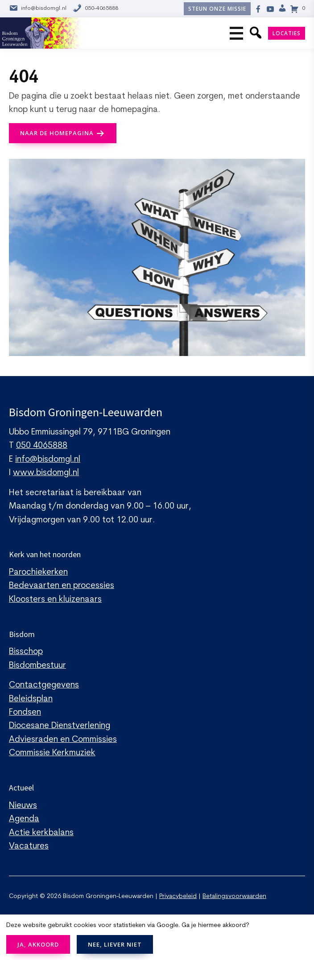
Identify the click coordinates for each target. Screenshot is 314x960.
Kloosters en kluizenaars (55, 600)
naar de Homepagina (57, 133)
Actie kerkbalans (41, 833)
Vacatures (29, 846)
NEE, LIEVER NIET (115, 944)
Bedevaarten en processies (61, 586)
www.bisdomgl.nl (46, 473)
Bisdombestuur (37, 666)
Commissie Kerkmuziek (52, 753)
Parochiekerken (38, 572)
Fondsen (25, 712)
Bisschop (26, 652)
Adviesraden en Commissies (63, 740)
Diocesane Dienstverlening (59, 726)
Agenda (24, 819)
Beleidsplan (31, 699)
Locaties (287, 33)
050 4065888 (41, 446)
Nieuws (23, 806)
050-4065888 (95, 8)
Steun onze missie (217, 8)
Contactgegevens (44, 685)
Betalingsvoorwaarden (234, 896)
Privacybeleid (178, 896)
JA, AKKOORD (38, 944)
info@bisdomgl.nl (37, 8)
